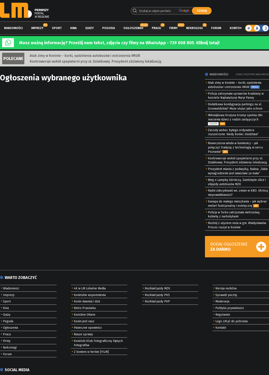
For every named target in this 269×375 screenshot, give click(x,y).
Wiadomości (13, 28)
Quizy (89, 28)
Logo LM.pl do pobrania (231, 321)
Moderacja (222, 301)
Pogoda (108, 28)
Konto (235, 28)
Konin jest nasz (84, 321)
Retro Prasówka (85, 308)
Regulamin (222, 314)
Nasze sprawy (83, 334)
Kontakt (220, 328)
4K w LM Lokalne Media (90, 288)
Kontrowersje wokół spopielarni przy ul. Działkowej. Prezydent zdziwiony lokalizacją (95, 61)
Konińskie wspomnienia (90, 295)
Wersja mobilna (226, 288)
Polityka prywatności (229, 308)
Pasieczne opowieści (88, 328)
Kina (73, 28)
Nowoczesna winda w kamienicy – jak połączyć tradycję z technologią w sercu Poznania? (235, 147)
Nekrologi (194, 28)
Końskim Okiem (84, 314)
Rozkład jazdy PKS (157, 295)
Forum (216, 28)
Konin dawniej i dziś (87, 301)
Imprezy (37, 28)
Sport (57, 28)
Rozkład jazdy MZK (157, 288)
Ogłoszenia (132, 28)
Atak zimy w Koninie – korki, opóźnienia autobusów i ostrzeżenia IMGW (85, 56)
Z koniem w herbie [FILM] (91, 352)
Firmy (173, 28)
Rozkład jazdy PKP (157, 301)
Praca (156, 28)
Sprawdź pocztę (226, 295)
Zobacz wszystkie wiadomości (252, 74)
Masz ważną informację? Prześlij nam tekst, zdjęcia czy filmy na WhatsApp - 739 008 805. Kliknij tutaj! (119, 42)
